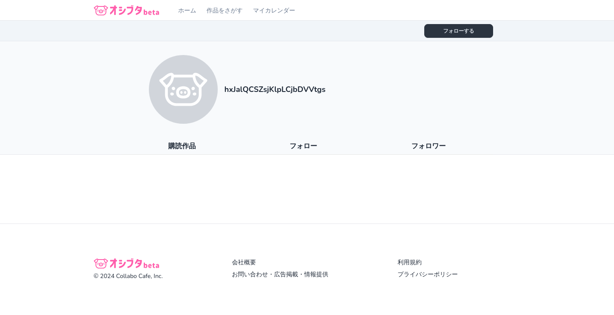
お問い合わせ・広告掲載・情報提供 (280, 274)
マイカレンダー (274, 10)
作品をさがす (225, 10)
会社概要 (244, 262)
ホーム (187, 10)
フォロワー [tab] (428, 146)
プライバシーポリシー (428, 274)
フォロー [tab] (303, 146)
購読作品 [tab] (182, 146)
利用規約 (410, 262)
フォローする (458, 31)
